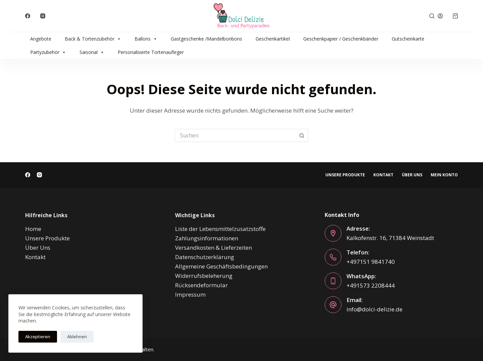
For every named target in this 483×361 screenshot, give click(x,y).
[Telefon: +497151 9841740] (333, 257)
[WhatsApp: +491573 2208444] (333, 281)
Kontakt (383, 175)
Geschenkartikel (273, 39)
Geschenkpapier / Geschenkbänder (340, 39)
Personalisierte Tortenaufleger (151, 52)
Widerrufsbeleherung (203, 276)
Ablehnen (77, 337)
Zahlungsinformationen (206, 238)
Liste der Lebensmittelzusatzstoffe (220, 229)
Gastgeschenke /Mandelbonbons (206, 39)
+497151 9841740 (370, 261)
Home (33, 229)
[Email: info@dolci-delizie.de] (333, 304)
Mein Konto (444, 175)
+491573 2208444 (370, 285)
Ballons (146, 39)
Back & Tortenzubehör (93, 39)
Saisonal (91, 52)
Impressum (190, 294)
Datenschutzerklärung (204, 257)
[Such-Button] (302, 135)
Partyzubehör (48, 52)
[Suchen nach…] (234, 135)
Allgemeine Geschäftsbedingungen (221, 266)
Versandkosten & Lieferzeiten (213, 247)
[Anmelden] (440, 15)
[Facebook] (27, 15)
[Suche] (431, 15)
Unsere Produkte (345, 175)
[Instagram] (42, 15)
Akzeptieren (37, 337)
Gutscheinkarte (408, 39)
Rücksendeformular (201, 285)
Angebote (40, 39)
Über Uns (412, 175)
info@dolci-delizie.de (374, 309)
